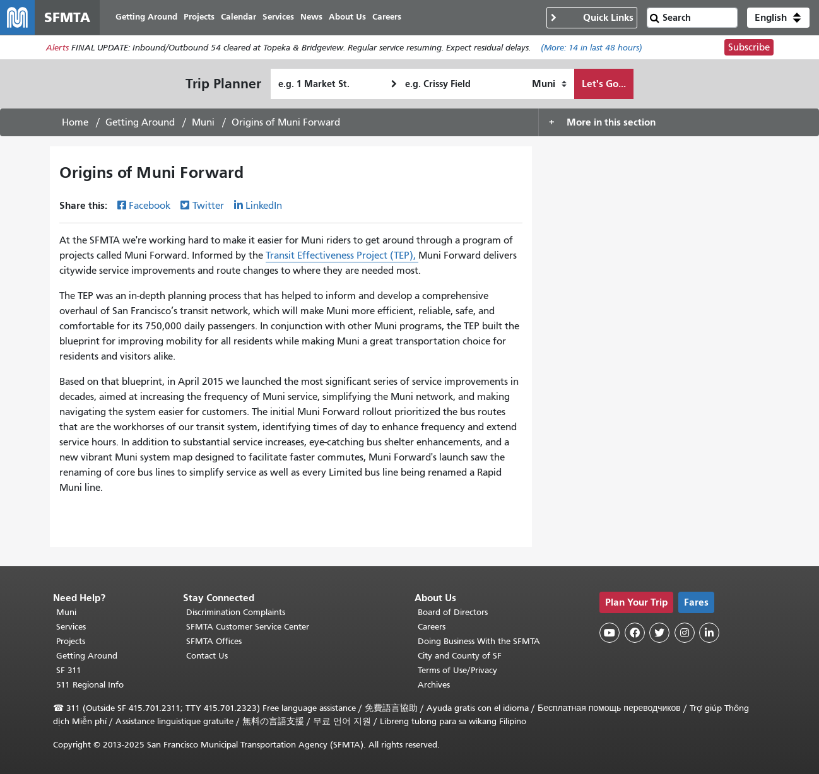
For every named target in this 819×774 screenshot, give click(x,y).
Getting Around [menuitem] (147, 17)
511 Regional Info (90, 684)
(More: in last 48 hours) (591, 48)
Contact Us (207, 655)
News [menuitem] (312, 17)
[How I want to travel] (549, 84)
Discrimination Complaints (235, 612)
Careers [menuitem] (387, 17)
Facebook (149, 206)
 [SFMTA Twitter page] (659, 633)
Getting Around (140, 123)
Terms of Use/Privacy (457, 670)
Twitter (208, 206)
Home (75, 123)
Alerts (57, 48)
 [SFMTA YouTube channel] (609, 633)
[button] (778, 18)
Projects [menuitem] (199, 17)
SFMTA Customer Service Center (247, 626)
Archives (434, 684)
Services (71, 626)
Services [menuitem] (279, 17)
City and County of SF (460, 655)
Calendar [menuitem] (239, 17)
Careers (431, 626)
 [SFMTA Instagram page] (684, 633)
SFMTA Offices (214, 641)
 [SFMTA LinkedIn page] (709, 633)
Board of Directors (453, 612)
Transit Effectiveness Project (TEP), (342, 256)
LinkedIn (263, 206)
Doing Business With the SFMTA (479, 641)
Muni (203, 123)
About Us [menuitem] (348, 17)
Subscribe (749, 48)
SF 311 (68, 670)
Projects (70, 641)
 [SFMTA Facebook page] (635, 633)
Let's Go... (604, 84)
